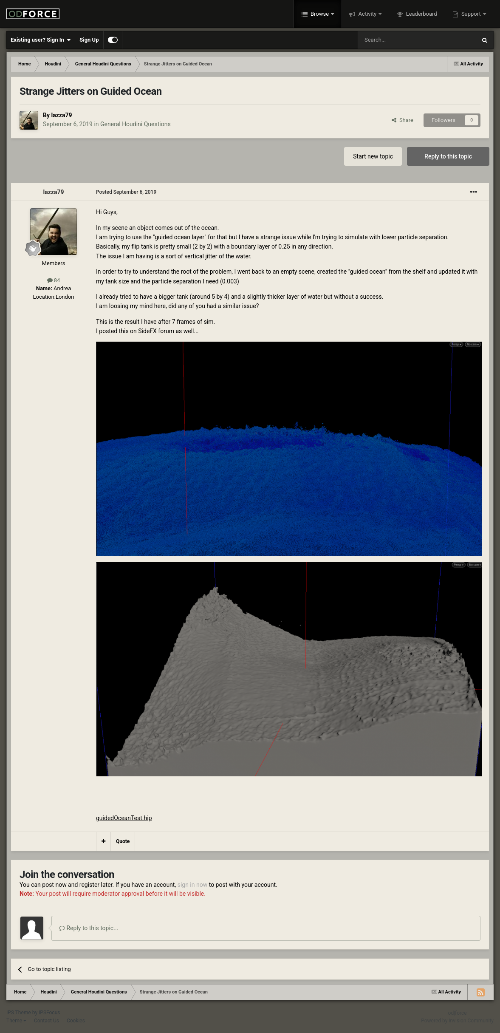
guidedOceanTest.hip (124, 818)
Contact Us (46, 1021)
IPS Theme (18, 1013)
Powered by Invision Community (457, 1021)
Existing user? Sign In (41, 40)
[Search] (397, 40)
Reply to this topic (448, 156)
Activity (367, 14)
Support (471, 14)
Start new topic (373, 156)
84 (53, 280)
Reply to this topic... (88, 928)
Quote (123, 841)
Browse (320, 14)
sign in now (193, 884)
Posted (126, 192)
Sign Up (89, 40)
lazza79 (61, 115)
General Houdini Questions (135, 124)
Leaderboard (420, 14)
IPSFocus (49, 1013)
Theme (16, 1021)
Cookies (76, 1021)
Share (402, 120)
